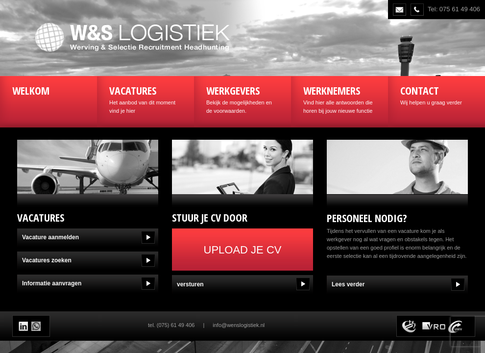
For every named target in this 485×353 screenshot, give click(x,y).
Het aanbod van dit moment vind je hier (145, 98)
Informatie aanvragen (51, 283)
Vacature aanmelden (50, 237)
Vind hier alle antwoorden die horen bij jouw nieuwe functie (339, 98)
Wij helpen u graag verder (436, 94)
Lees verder (348, 284)
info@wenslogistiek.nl (239, 325)
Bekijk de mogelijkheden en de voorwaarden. (242, 98)
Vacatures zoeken (47, 260)
